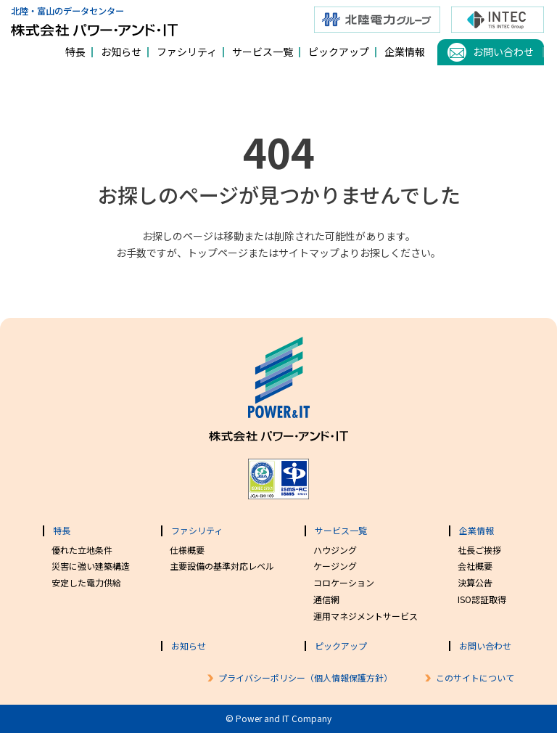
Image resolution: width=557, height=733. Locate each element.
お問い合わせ (503, 51)
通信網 (326, 599)
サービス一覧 (262, 51)
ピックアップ (338, 51)
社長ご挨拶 (479, 550)
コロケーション (343, 582)
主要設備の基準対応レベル (222, 566)
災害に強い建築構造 (90, 566)
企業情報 (404, 51)
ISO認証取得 (482, 599)
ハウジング (335, 550)
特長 (75, 51)
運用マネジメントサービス (365, 616)
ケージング (335, 566)
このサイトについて (475, 677)
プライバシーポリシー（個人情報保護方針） (305, 677)
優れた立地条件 (81, 550)
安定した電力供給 (86, 582)
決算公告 (475, 582)
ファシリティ (187, 51)
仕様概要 (187, 550)
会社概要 (475, 566)
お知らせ (121, 51)
